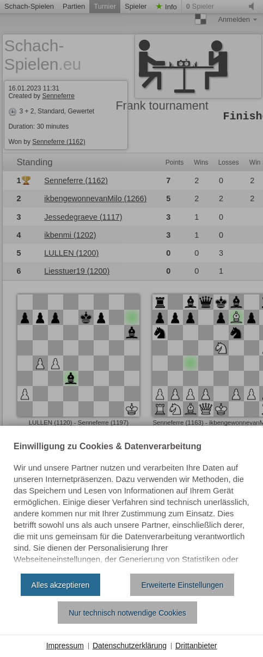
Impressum (65, 645)
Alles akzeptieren (61, 585)
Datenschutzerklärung (130, 645)
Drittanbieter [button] (196, 645)
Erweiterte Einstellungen (182, 585)
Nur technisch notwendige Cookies (127, 612)
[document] (131, 504)
